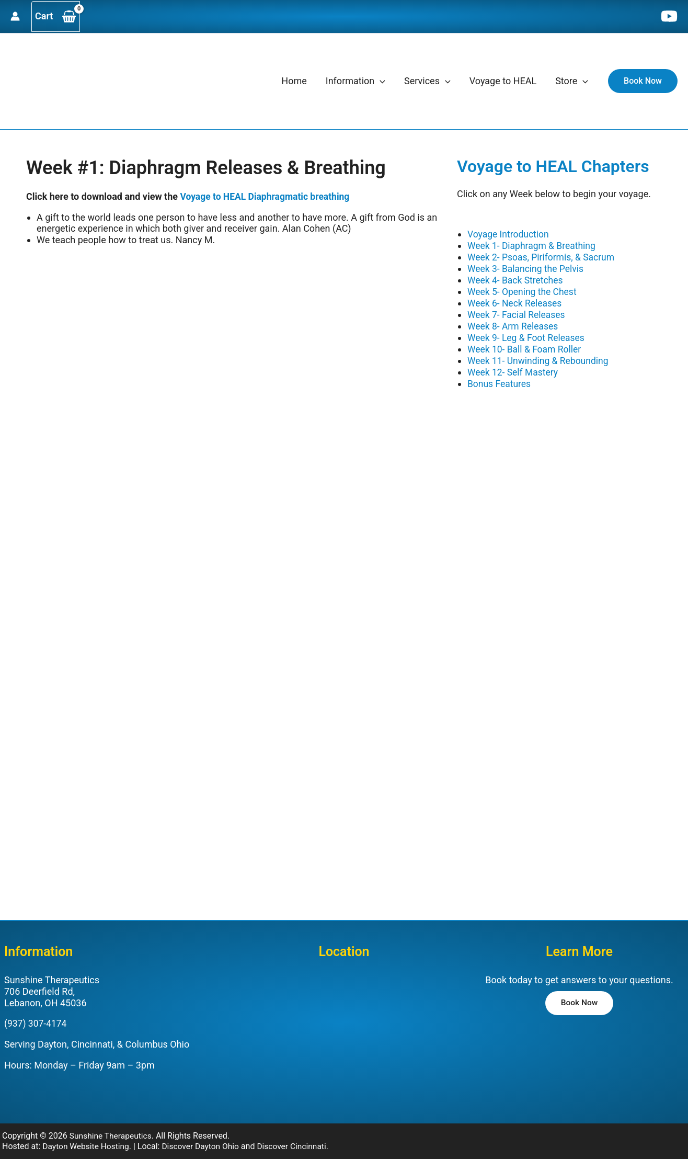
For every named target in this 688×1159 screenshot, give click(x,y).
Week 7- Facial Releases (517, 313)
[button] (643, 81)
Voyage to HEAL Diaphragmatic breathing (267, 196)
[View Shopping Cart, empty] (55, 16)
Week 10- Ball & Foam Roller (525, 347)
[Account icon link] (15, 16)
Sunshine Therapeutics (112, 1126)
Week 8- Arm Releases (514, 324)
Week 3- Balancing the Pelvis (527, 268)
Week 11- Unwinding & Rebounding (540, 358)
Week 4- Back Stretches (516, 279)
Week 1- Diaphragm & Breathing (533, 245)
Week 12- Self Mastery (513, 369)
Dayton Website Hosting (87, 1137)
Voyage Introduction (509, 234)
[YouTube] (669, 16)
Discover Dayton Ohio (204, 1137)
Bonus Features (500, 381)
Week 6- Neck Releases (516, 302)
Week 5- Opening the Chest (523, 290)
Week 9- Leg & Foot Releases (527, 336)
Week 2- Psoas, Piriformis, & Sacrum (543, 257)
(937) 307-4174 (36, 1014)
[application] (379, 81)
